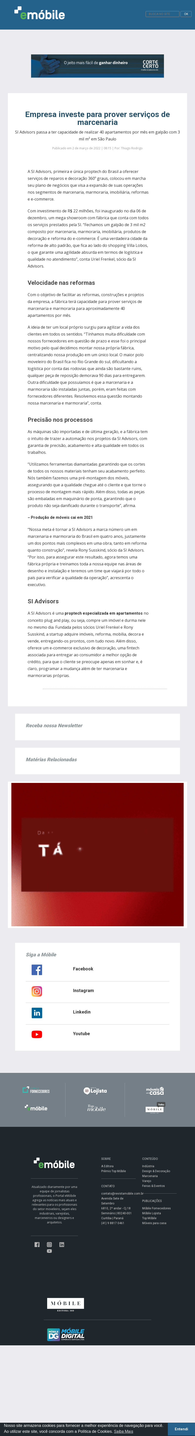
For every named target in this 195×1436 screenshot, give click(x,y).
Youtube (81, 1033)
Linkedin (82, 1011)
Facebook (83, 968)
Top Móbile (149, 1218)
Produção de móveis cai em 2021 (62, 517)
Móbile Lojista (151, 1213)
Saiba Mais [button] (123, 1431)
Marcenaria (150, 1176)
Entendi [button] (181, 1429)
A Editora (107, 1166)
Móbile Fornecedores (156, 1208)
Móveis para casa (154, 1223)
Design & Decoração (156, 1171)
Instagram (83, 990)
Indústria (148, 1166)
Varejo (146, 1181)
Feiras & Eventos (153, 1186)
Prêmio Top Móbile (113, 1171)
